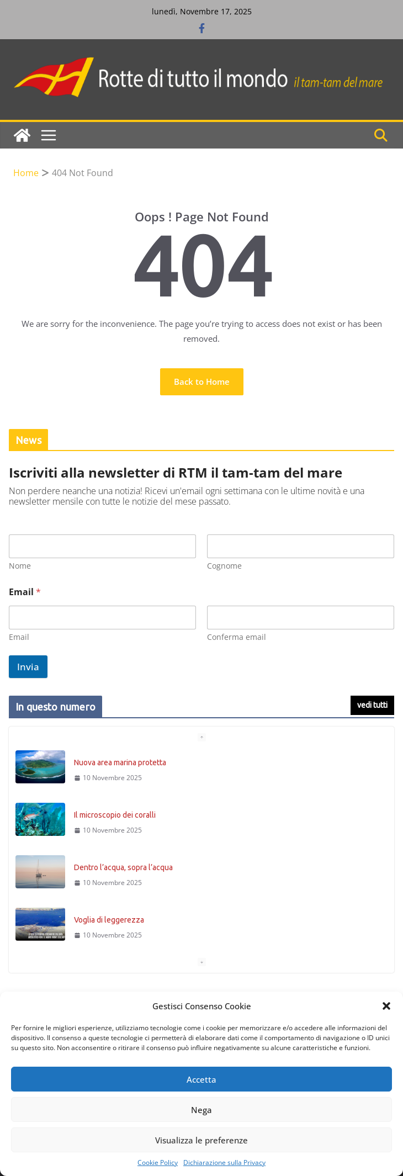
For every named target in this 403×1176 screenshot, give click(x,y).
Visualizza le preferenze (201, 1140)
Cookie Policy (157, 1162)
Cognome (224, 565)
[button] (386, 1005)
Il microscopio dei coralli (115, 815)
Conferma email (236, 637)
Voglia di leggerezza (109, 919)
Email (19, 637)
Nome (20, 565)
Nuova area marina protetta (120, 762)
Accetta (201, 1079)
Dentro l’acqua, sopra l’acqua (123, 867)
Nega (201, 1109)
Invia (28, 666)
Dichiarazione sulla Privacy (224, 1162)
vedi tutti (372, 705)
